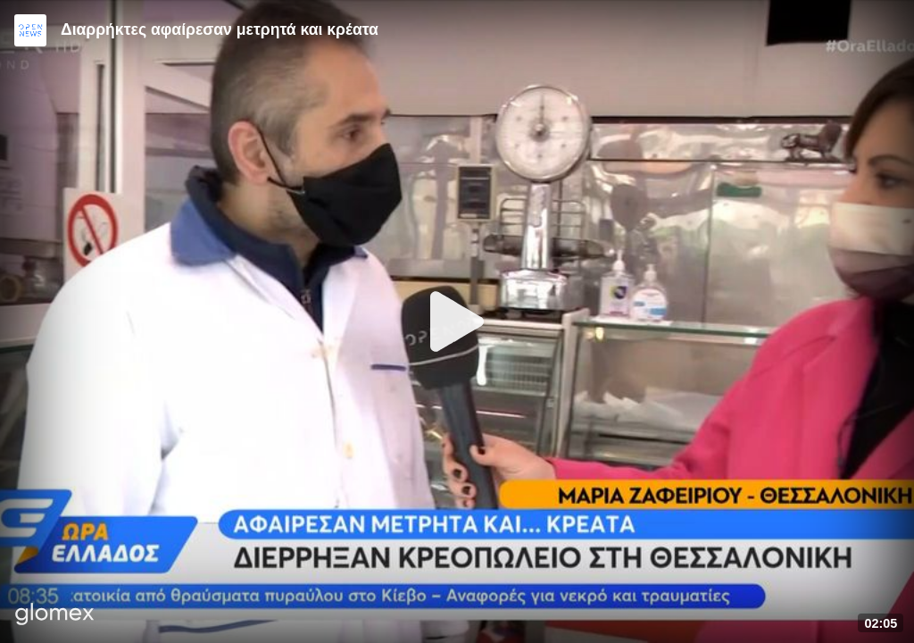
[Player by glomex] (55, 615)
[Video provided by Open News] (30, 30)
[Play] (457, 321)
